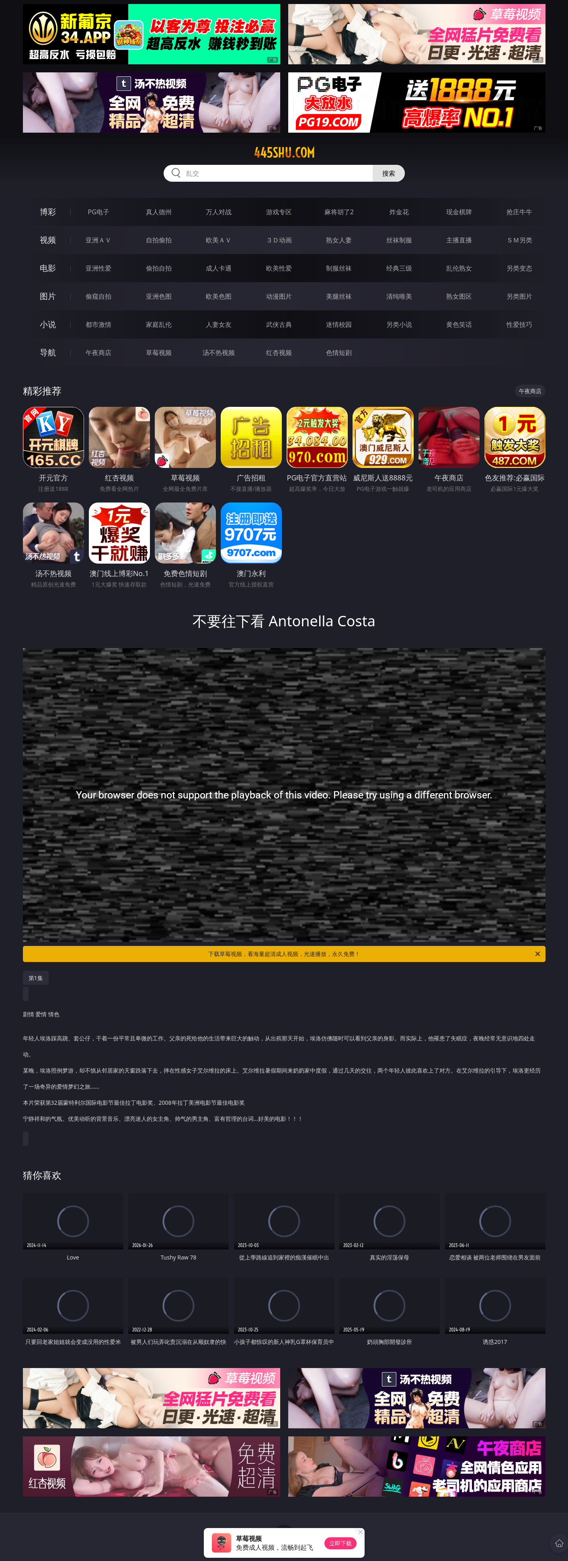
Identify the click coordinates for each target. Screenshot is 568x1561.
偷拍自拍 (159, 268)
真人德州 (159, 211)
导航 (48, 352)
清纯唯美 (399, 296)
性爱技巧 (519, 324)
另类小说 (399, 324)
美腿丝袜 (339, 296)
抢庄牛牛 (519, 211)
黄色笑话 (459, 324)
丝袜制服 (399, 240)
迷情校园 (339, 324)
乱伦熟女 (459, 268)
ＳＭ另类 (519, 240)
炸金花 (399, 211)
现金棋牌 (459, 211)
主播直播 (459, 240)
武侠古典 (279, 324)
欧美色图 (219, 296)
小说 (48, 324)
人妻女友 (219, 324)
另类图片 (519, 296)
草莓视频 (159, 352)
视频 (48, 239)
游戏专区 (279, 211)
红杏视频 (279, 352)
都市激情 (98, 324)
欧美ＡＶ (219, 240)
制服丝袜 (339, 268)
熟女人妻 (339, 240)
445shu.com (284, 153)
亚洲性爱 (98, 268)
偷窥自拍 (98, 296)
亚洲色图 (159, 296)
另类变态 (519, 268)
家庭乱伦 (159, 324)
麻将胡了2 (339, 211)
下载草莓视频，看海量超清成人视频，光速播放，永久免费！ (374, 954)
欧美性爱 (279, 268)
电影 (48, 268)
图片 (48, 296)
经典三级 (399, 268)
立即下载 (340, 1543)
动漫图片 (279, 296)
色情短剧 (339, 352)
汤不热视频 (219, 352)
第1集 (36, 978)
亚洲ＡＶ (98, 240)
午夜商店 (98, 352)
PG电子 (98, 211)
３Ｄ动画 (279, 240)
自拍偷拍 (159, 240)
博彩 (48, 211)
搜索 (388, 173)
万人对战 (219, 211)
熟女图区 (459, 296)
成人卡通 (219, 268)
